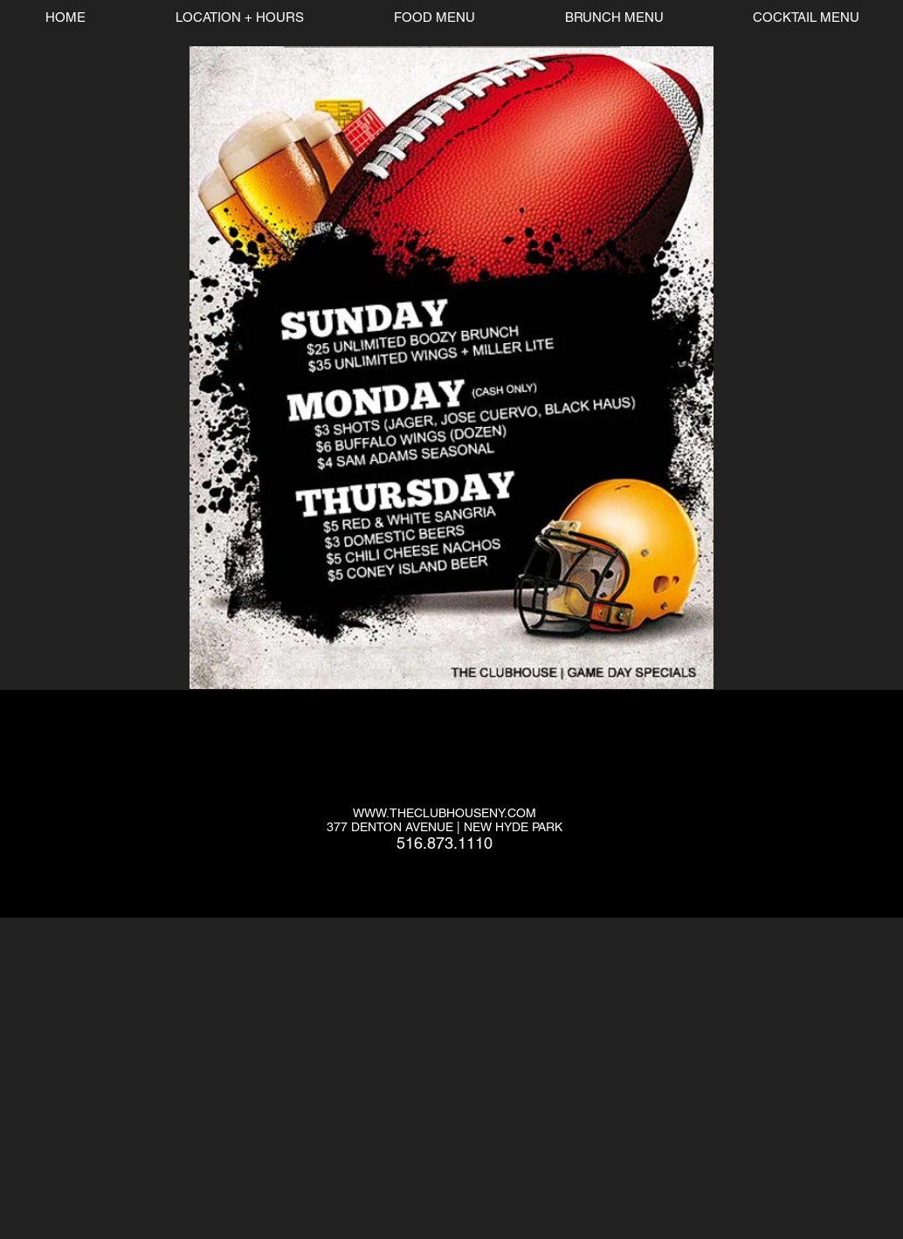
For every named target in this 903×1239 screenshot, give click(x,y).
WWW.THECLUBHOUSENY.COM (444, 813)
